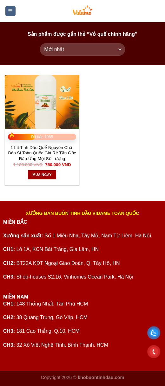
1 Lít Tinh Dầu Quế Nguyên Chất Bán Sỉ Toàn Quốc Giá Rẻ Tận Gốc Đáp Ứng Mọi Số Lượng (42, 153)
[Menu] (10, 11)
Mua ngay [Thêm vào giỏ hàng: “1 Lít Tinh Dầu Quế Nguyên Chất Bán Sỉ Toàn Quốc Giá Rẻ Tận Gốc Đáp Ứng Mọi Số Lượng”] (41, 175)
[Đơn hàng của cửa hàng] (82, 49)
